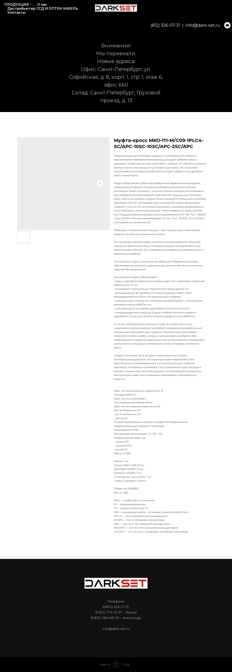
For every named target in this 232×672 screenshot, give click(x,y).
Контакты (16, 13)
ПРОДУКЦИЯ (16, 5)
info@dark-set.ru (180, 25)
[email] (205, 25)
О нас (42, 5)
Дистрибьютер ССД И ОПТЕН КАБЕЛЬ (42, 9)
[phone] (214, 25)
